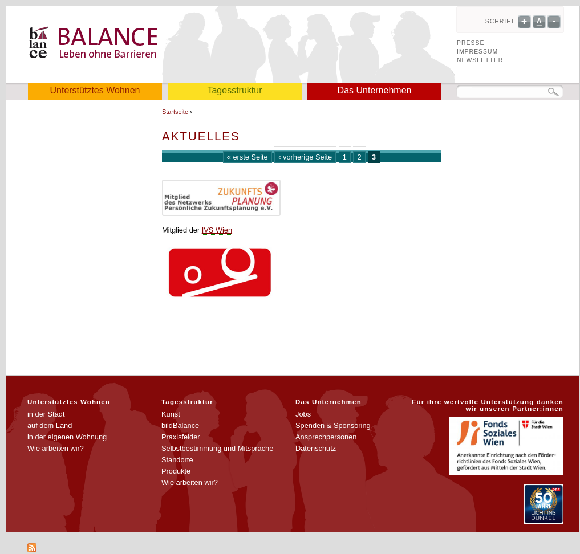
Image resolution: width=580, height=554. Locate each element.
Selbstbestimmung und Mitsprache (217, 448)
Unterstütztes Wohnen (95, 90)
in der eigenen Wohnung (67, 437)
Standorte (177, 459)
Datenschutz (315, 448)
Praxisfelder (180, 437)
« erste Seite (247, 157)
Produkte (175, 471)
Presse (470, 43)
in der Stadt (45, 414)
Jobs (303, 414)
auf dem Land (49, 425)
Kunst (170, 414)
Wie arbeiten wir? (55, 448)
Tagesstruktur (234, 90)
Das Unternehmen (375, 90)
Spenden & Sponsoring (333, 425)
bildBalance (180, 425)
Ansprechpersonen (325, 437)
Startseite (175, 111)
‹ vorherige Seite (305, 157)
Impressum (477, 51)
